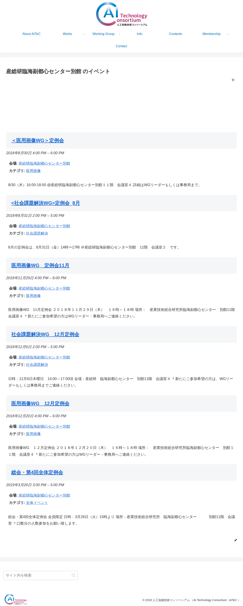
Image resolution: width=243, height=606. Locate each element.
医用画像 (33, 171)
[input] (40, 575)
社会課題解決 (37, 233)
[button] (73, 575)
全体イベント (37, 503)
